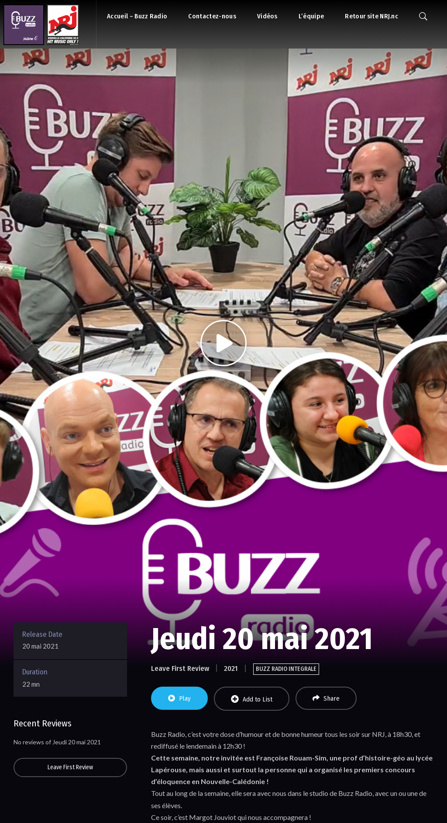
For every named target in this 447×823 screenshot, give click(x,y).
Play (179, 698)
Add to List (251, 699)
